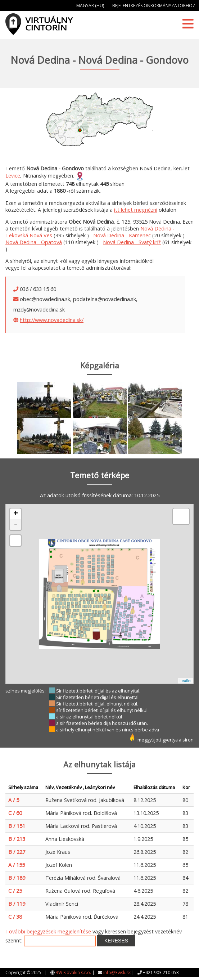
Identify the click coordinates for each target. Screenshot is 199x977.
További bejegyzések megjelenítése (48, 931)
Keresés (116, 941)
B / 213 (16, 838)
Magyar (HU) (90, 6)
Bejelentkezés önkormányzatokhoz (153, 6)
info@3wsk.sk (117, 972)
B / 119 (16, 903)
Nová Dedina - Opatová (33, 242)
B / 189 (16, 877)
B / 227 (16, 851)
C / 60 (15, 813)
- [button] (15, 524)
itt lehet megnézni (135, 209)
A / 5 (13, 800)
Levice (12, 175)
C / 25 (15, 890)
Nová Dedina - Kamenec (122, 235)
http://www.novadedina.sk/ (51, 320)
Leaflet (185, 680)
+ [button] (15, 513)
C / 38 (15, 916)
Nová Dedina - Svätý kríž (132, 242)
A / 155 (16, 864)
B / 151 (16, 826)
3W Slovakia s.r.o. (73, 972)
